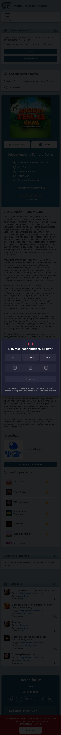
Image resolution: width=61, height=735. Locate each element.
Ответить (30, 379)
